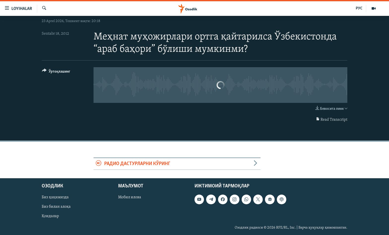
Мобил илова (129, 198)
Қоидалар (50, 216)
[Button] (56, 72)
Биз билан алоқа (56, 207)
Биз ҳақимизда (55, 198)
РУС (359, 8)
